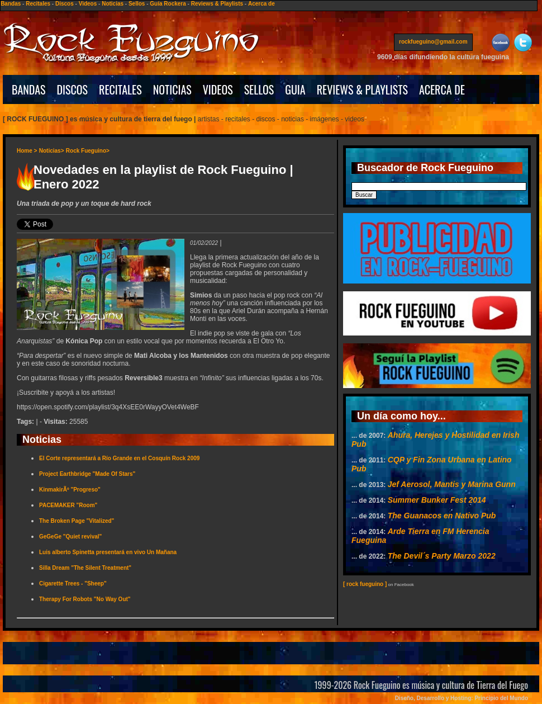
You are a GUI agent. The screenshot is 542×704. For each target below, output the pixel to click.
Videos (88, 4)
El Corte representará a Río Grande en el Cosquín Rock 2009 (119, 458)
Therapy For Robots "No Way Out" (85, 599)
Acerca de (261, 4)
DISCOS (72, 89)
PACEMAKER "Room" (68, 505)
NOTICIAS (172, 89)
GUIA (295, 89)
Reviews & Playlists (217, 4)
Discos (64, 4)
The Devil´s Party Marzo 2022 (442, 555)
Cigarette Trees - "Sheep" (73, 583)
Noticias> (51, 151)
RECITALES (120, 89)
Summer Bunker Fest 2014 (437, 499)
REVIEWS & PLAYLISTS (362, 89)
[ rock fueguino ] (365, 584)
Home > (27, 151)
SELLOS (259, 89)
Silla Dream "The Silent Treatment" (85, 568)
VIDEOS (218, 89)
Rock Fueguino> (88, 151)
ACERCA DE (442, 89)
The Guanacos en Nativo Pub (442, 515)
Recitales (38, 4)
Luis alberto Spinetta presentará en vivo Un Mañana (108, 552)
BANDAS (29, 89)
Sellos (137, 4)
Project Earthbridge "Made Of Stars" (87, 474)
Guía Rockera (168, 4)
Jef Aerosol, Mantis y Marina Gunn (452, 484)
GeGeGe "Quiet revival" (70, 536)
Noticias (112, 4)
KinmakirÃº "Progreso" (70, 489)
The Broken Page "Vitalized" (76, 521)
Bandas (11, 4)
